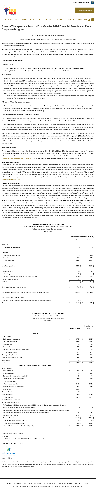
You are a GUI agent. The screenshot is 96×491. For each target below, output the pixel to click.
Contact (48, 20)
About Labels (35, 20)
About (9, 483)
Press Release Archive (19, 483)
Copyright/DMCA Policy (64, 483)
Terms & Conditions (49, 483)
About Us (58, 20)
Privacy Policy (78, 483)
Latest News (7, 20)
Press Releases (21, 20)
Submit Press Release (34, 483)
